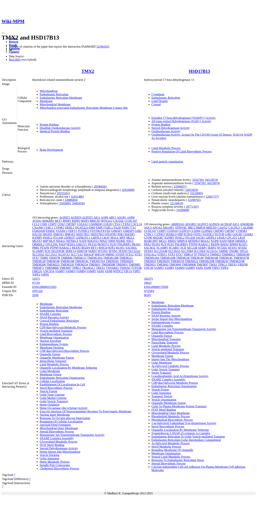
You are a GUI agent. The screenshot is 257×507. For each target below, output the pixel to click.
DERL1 (69, 227)
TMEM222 (53, 264)
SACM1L (131, 247)
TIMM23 (215, 254)
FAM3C (50, 231)
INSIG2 (47, 237)
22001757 (212, 196)
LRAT (106, 237)
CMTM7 (70, 224)
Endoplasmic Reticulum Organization (62, 377)
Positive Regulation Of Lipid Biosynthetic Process (182, 151)
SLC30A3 (174, 251)
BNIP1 (67, 220)
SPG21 (244, 251)
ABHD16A (177, 224)
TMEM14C (82, 261)
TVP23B (136, 267)
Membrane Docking (52, 347)
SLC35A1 (51, 254)
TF (195, 254)
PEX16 (92, 244)
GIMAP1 (116, 231)
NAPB (215, 241)
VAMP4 (81, 271)
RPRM (234, 244)
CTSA (116, 224)
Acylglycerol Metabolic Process (171, 443)
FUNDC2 (83, 231)
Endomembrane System (54, 344)
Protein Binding (49, 124)
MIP (45, 241)
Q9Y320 (37, 291)
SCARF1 (174, 247)
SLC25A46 (160, 251)
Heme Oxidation (49, 404)
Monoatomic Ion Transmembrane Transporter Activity (72, 434)
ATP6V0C (181, 227)
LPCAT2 (232, 237)
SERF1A (70, 251)
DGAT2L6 (81, 227)
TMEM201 (112, 261)
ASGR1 (121, 217)
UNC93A (48, 271)
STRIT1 (162, 254)
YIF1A (128, 271)
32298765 (194, 200)
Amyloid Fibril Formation (55, 424)
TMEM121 (126, 257)
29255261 (63, 193)
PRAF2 (136, 244)
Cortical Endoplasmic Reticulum (59, 320)
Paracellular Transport (165, 342)
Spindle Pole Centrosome (55, 465)
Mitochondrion (49, 91)
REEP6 (215, 244)
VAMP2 (159, 267)
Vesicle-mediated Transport (56, 330)
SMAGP (89, 254)
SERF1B (82, 251)
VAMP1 (60, 271)
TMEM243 (221, 261)
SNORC (234, 251)
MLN (52, 241)
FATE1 (197, 234)
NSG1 (130, 241)
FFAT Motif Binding (52, 445)
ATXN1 (37, 220)
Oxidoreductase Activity (166, 131)
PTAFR (44, 247)
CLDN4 (195, 231)
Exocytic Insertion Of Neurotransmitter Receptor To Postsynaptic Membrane (85, 411)
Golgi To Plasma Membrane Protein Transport (179, 406)
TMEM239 (67, 264)
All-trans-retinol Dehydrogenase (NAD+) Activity (181, 121)
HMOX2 (70, 234)
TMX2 (87, 71)
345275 (148, 278)
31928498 (182, 210)
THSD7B (54, 257)
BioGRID (15, 59)
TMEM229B (206, 261)
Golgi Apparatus (49, 458)
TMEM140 (53, 261)
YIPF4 (224, 267)
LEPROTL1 (83, 237)
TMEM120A (95, 257)
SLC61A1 (212, 251)
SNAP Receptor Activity (54, 317)
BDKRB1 (48, 220)
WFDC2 (118, 271)
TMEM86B (52, 267)
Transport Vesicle (162, 396)
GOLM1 (237, 234)
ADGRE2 (191, 224)
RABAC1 (65, 247)
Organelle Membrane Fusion (57, 357)
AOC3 (148, 227)
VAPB (108, 271)
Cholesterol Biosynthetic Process (59, 468)
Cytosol (156, 104)
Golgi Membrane (50, 371)
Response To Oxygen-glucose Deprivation (65, 418)
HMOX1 (58, 234)
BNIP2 (76, 220)
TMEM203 (126, 261)
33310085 (196, 193)
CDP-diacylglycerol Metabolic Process (63, 327)
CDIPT (52, 224)
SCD (47, 251)
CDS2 (61, 224)
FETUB (219, 234)
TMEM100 (242, 254)
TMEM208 (39, 264)
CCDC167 (131, 220)
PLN (163, 244)
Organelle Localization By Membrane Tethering (68, 367)
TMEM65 (135, 264)
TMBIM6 (66, 257)
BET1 (58, 220)
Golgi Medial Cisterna (53, 398)
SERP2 (92, 251)
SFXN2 (242, 247)
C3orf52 (222, 227)
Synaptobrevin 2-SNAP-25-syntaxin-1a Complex (181, 433)
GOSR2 (248, 234)
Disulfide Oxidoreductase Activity (60, 128)
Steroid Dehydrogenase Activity (171, 128)
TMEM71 (38, 267)
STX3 (138, 254)
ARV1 (112, 217)
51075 (36, 278)
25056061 (65, 203)
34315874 (211, 179)
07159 (36, 282)
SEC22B (192, 247)
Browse (13, 41)
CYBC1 (48, 227)
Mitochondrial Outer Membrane (59, 428)
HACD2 (37, 234)
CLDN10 (172, 231)
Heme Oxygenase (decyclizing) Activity (64, 408)
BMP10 (200, 227)
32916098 (127, 189)
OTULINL (51, 244)
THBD (44, 257)
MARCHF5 (151, 241)
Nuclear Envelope (50, 340)
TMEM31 (95, 264)
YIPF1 (137, 271)
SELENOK (58, 251)
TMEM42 (162, 264)
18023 (148, 282)
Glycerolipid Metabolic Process (59, 441)
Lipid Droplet (160, 101)
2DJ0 (35, 295)
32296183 (102, 46)
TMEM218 (177, 261)
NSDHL (121, 241)
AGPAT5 (87, 217)
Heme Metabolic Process (55, 461)
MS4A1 (61, 241)
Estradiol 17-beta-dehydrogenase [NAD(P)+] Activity (184, 117)
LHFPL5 (96, 237)
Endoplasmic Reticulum (54, 94)
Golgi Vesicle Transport (54, 401)
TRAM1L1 (88, 267)
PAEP (62, 244)
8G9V (147, 295)
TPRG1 (76, 267)
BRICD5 (95, 220)
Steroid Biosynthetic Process (57, 431)
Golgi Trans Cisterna (52, 394)
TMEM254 (81, 264)
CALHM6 (247, 227)
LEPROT (69, 237)
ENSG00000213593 (44, 286)
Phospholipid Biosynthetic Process (172, 419)
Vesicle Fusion (48, 391)
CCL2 (36, 224)
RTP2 (111, 247)
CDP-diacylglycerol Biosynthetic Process (64, 350)
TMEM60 (175, 264)
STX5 (171, 254)
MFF (122, 237)
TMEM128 (39, 261)
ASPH (131, 217)
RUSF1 (120, 247)
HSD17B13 (199, 71)
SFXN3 (122, 251)
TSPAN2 (125, 267)
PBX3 (147, 244)
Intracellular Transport (53, 361)
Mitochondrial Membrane (55, 104)
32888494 (71, 200)
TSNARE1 (112, 267)
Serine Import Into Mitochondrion (60, 451)
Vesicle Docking (49, 455)
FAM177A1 (129, 227)
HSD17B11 (83, 234)
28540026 (100, 186)
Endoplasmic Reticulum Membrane (61, 97)
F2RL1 (108, 227)
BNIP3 (85, 220)
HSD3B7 (158, 237)
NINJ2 (103, 241)
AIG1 (96, 217)
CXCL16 (136, 224)
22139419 (176, 203)
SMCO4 (99, 254)
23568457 (179, 186)
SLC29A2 (38, 254)
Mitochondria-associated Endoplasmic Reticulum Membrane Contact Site (84, 107)
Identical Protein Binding (55, 131)
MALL (114, 237)
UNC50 (148, 267)
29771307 (192, 206)
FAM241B (38, 231)
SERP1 (202, 247)
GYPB (148, 237)
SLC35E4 (199, 251)
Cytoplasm (158, 94)
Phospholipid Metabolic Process (171, 416)
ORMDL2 (38, 244)
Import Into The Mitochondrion (170, 359)
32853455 (191, 189)
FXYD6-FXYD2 (100, 231)
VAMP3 (70, 271)
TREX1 (100, 267)
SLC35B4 (187, 251)
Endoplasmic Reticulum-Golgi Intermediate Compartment (186, 440)
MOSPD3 (194, 241)
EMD (92, 227)
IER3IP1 (129, 234)
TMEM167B (241, 257)
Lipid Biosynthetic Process (56, 334)
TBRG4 (188, 254)
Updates (14, 51)
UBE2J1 (37, 271)
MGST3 (37, 241)
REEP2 (76, 247)
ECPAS (188, 234)
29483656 (78, 203)
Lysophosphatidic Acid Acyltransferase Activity (180, 376)
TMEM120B (111, 257)
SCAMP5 (38, 251)
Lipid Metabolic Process (166, 148)
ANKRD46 (246, 224)
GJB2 (138, 231)
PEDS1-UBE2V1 (76, 244)
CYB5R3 (241, 231)
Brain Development (51, 149)
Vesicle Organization (164, 399)
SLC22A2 (134, 251)
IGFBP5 (37, 237)
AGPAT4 (76, 217)
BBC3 (191, 227)
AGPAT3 (64, 217)
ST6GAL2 (150, 254)
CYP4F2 (59, 227)
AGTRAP (226, 224)
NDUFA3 (93, 241)
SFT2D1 (102, 251)
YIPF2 (36, 274)
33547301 (198, 179)
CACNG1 (234, 227)
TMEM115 (79, 257)
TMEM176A (97, 261)
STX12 (129, 254)
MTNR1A (72, 241)
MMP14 (182, 241)
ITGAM (58, 237)
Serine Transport (161, 372)
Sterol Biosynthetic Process (56, 387)
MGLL (130, 237)
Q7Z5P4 (149, 291)
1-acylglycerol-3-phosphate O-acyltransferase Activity (184, 423)
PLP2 (113, 244)
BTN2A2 (106, 220)
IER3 (120, 234)
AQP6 (104, 217)
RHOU (224, 244)
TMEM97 (65, 267)
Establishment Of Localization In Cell (62, 384)
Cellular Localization (52, 381)
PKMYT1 (103, 244)
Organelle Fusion (50, 354)
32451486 (77, 196)
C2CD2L (118, 220)
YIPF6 (45, 274)
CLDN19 (184, 231)
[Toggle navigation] (2, 33)
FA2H (117, 227)
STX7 (35, 257)
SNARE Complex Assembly (57, 438)
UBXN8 (242, 264)
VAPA (100, 271)
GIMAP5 (128, 231)
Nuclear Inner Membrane (55, 414)
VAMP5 (91, 271)
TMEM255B (237, 261)
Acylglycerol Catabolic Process (170, 366)
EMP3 (100, 227)
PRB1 (35, 247)
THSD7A (203, 254)
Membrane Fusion (51, 374)
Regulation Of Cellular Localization (61, 421)
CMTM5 (218, 231)
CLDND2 (206, 231)
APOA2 (157, 227)
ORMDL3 (241, 241)
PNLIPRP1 (124, 244)
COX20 (107, 224)
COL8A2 (82, 224)
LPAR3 (221, 237)
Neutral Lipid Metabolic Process (171, 456)
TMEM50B (108, 264)
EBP (180, 234)
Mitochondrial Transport (166, 339)
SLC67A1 (64, 254)
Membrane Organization (54, 337)
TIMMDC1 (228, 254)
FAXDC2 (61, 231)
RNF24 (103, 247)
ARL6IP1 (168, 227)
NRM (111, 241)
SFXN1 (113, 251)
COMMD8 (95, 224)
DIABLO (171, 234)
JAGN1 (200, 237)
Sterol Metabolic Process (166, 446)
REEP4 (85, 247)
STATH (119, 254)
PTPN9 (54, 247)
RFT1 (94, 247)
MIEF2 (172, 241)
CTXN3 (125, 224)
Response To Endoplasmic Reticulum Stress (178, 460)
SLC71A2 (77, 254)
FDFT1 (72, 231)
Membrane (46, 101)
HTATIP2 (111, 234)
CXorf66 (37, 227)
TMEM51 (122, 264)
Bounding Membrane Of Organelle (172, 450)
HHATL (48, 234)
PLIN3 (156, 244)
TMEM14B (67, 261)
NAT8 (82, 241)
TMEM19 (150, 261)
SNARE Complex (50, 314)
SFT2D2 (222, 247)
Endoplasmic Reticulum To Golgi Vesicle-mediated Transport (188, 436)
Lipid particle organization (167, 161)
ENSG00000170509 (156, 286)
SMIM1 (110, 254)
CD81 (43, 224)
